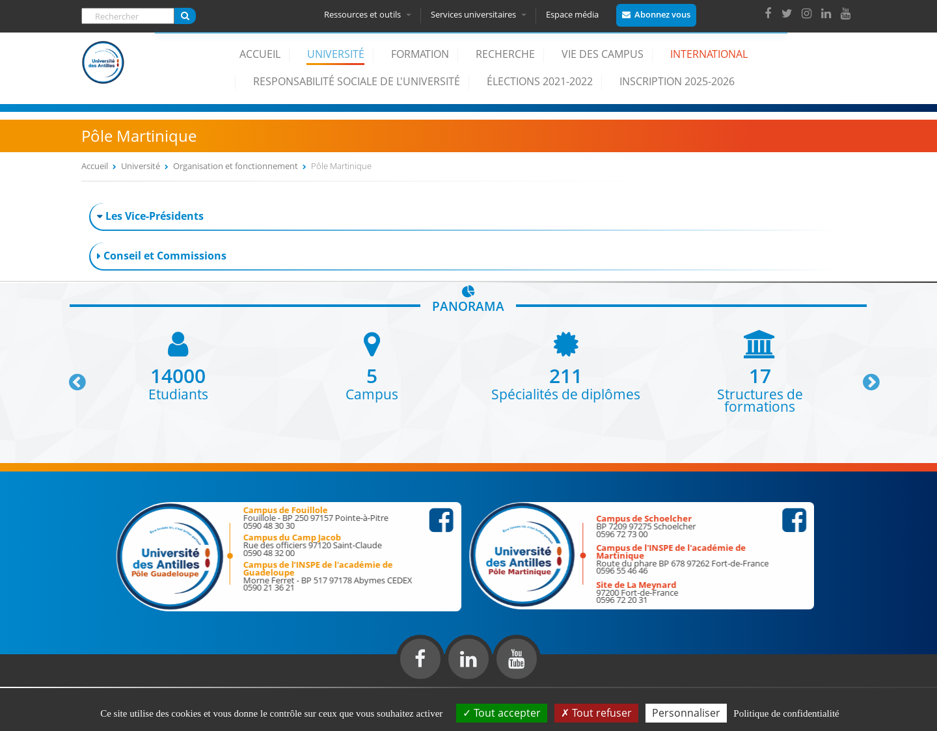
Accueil (259, 54)
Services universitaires (480, 14)
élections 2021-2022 (540, 81)
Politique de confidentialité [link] (786, 713)
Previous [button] (71, 377)
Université (335, 54)
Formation (420, 54)
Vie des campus (603, 54)
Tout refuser (596, 713)
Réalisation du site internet (43, 684)
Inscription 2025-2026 (677, 81)
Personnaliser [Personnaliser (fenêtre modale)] (686, 713)
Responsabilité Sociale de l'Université (356, 81)
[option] (178, 365)
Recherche (505, 54)
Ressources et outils (369, 14)
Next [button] (865, 377)
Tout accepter (502, 713)
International (709, 54)
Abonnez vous (664, 14)
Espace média (574, 14)
